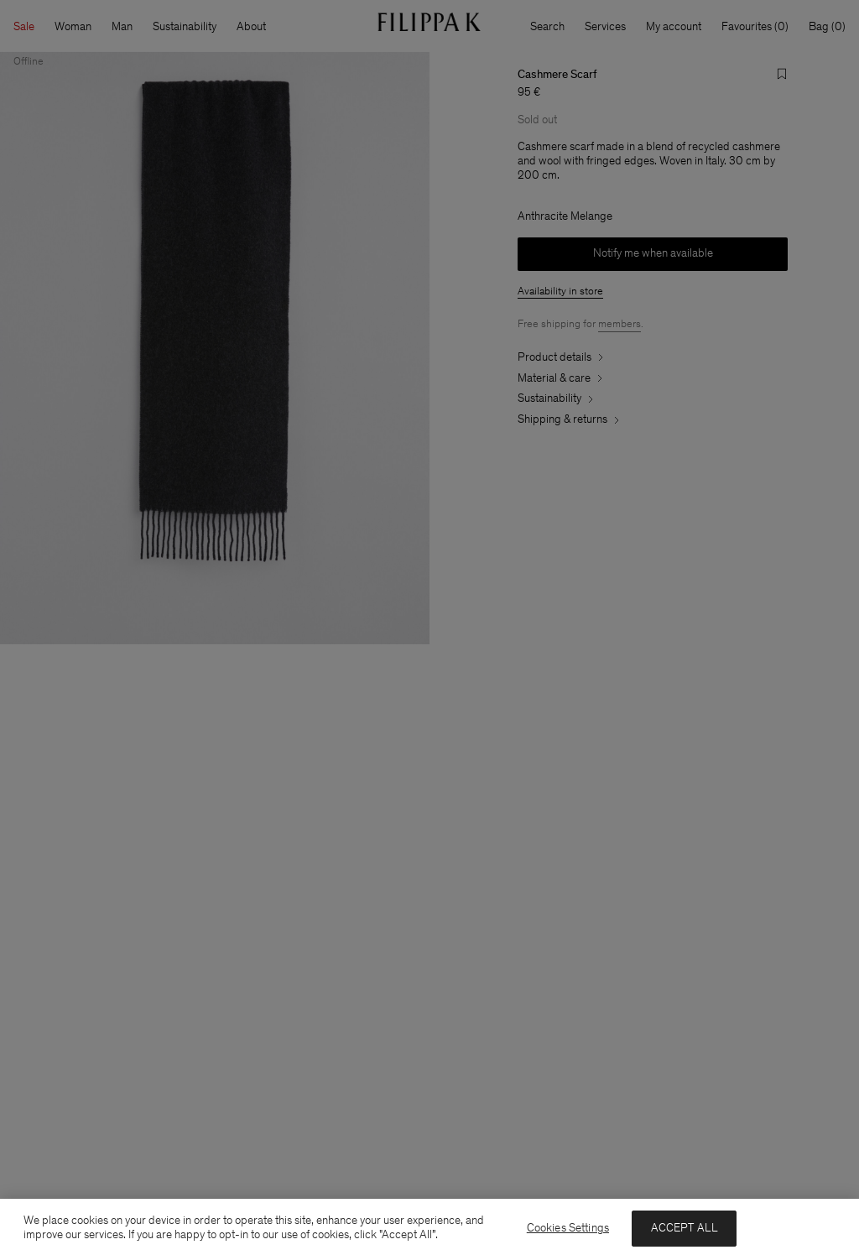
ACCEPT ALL (684, 1228)
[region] (429, 1227)
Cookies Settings (568, 1228)
